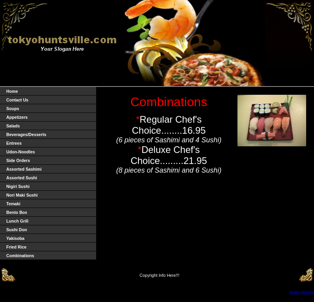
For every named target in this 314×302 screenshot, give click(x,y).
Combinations (20, 255)
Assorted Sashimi (24, 169)
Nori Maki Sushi (22, 195)
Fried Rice (16, 247)
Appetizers (16, 117)
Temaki (13, 203)
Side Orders (18, 160)
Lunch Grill (17, 221)
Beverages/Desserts (26, 134)
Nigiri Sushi (17, 186)
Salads (13, 125)
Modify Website (301, 292)
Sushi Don (16, 229)
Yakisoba (15, 238)
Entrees (14, 143)
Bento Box (16, 212)
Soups (12, 108)
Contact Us (17, 100)
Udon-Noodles (20, 151)
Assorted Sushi (21, 177)
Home (12, 91)
